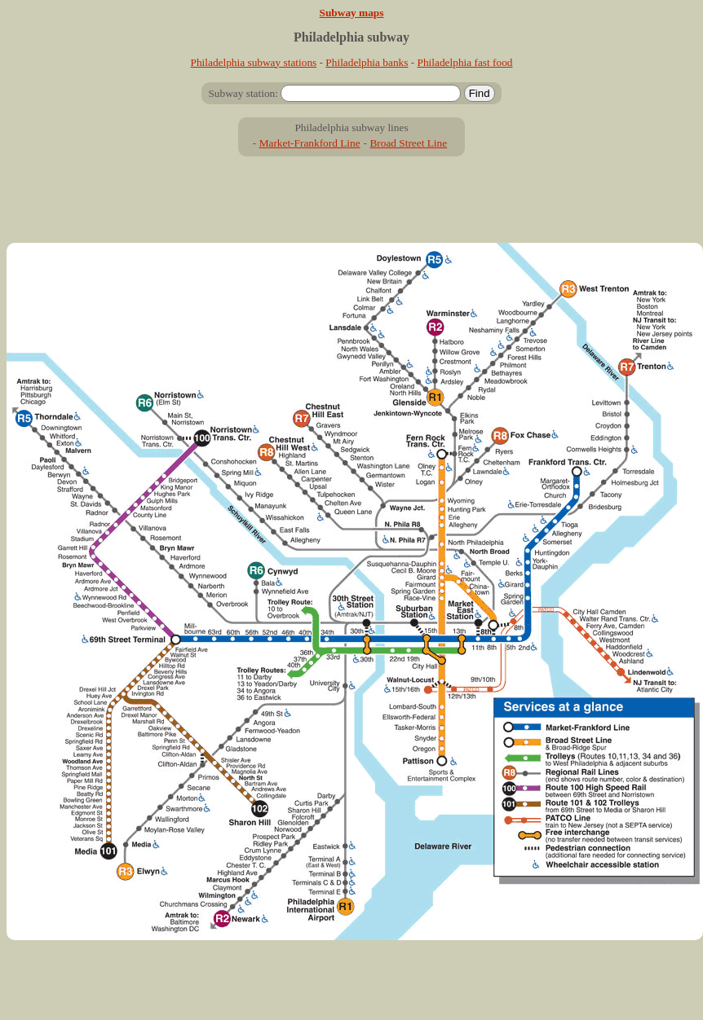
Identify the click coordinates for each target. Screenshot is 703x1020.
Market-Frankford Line (309, 143)
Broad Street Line (408, 143)
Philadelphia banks (366, 62)
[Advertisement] (351, 206)
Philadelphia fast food (465, 62)
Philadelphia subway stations (254, 62)
